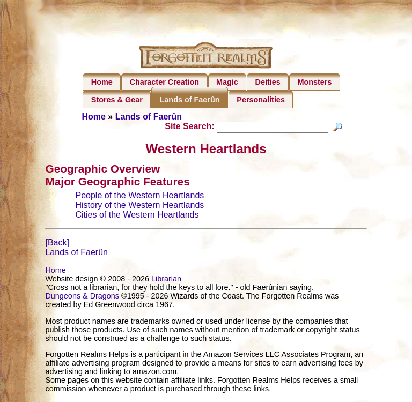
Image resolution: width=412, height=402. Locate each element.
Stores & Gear (117, 99)
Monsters (314, 82)
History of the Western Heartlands (139, 206)
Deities (268, 82)
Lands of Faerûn (190, 99)
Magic (227, 82)
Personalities (261, 99)
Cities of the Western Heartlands (136, 216)
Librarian (166, 280)
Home (102, 82)
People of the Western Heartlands (139, 197)
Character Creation (165, 82)
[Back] (57, 244)
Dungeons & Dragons (82, 297)
